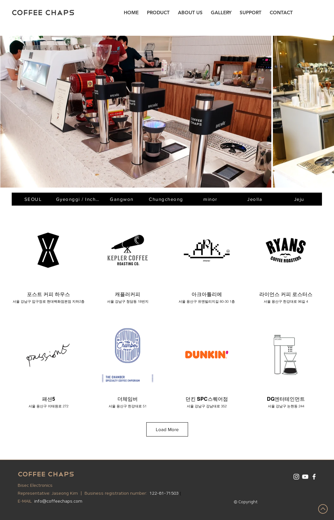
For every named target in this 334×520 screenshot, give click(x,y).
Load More (167, 429)
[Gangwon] (122, 199)
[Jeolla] (255, 199)
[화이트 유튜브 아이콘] (305, 476)
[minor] (211, 199)
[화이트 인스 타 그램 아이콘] (296, 476)
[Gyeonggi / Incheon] (78, 199)
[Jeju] (300, 199)
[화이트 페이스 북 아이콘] (314, 476)
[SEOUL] (34, 199)
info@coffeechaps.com (58, 501)
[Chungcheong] (167, 199)
